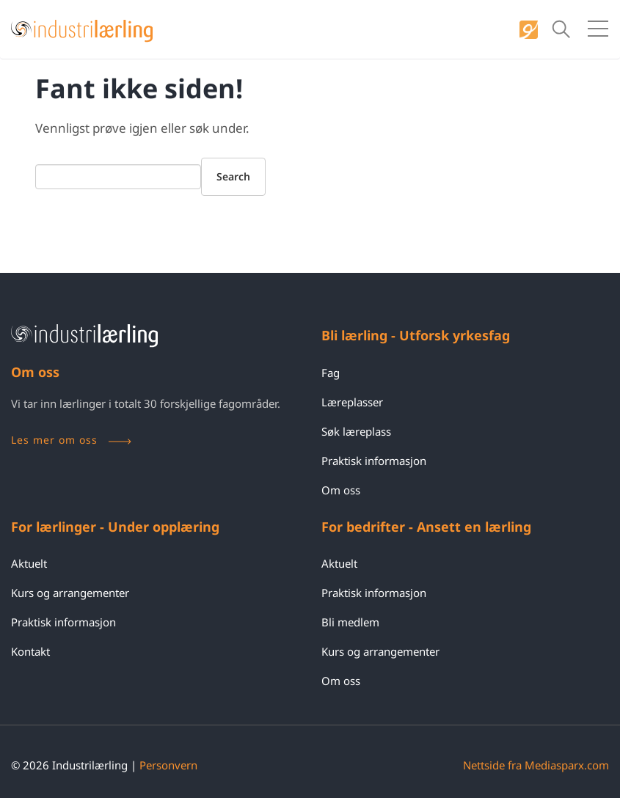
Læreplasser (352, 402)
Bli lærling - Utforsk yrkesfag (415, 335)
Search (233, 176)
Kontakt (30, 651)
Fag (330, 372)
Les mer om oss (71, 440)
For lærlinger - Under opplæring (115, 526)
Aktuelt (29, 563)
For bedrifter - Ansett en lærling (426, 526)
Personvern (168, 765)
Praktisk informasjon (373, 460)
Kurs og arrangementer (70, 592)
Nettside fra (536, 765)
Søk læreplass (356, 431)
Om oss (340, 490)
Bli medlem (350, 622)
